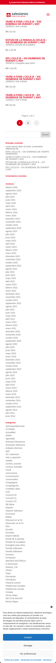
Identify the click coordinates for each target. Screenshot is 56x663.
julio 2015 (10, 375)
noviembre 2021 (13, 297)
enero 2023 (11, 253)
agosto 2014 (11, 410)
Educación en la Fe (15, 523)
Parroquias (11, 576)
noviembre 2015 (13, 363)
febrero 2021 (11, 325)
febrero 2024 (11, 212)
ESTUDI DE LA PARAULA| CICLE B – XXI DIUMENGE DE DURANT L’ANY (26, 41)
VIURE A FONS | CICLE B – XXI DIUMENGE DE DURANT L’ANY (23, 77)
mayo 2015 (11, 381)
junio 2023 (10, 237)
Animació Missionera (15, 442)
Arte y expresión (13, 457)
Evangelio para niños (25, 63)
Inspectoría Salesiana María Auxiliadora (28, 2)
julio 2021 (10, 309)
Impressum (47, 660)
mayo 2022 (11, 278)
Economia (10, 514)
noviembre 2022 (13, 259)
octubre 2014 (12, 403)
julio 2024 (10, 197)
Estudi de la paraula (15, 539)
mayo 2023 (11, 240)
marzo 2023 (11, 247)
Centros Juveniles (14, 467)
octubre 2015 (12, 366)
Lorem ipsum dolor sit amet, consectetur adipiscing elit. (24, 147)
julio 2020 (10, 347)
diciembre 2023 (13, 219)
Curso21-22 (11, 501)
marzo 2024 (11, 209)
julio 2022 (10, 272)
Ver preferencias (28, 653)
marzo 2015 (11, 388)
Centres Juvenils (13, 463)
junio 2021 (10, 313)
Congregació (11, 482)
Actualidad (10, 432)
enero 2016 (11, 356)
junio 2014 (10, 416)
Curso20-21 (11, 498)
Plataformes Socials (15, 589)
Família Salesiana (14, 548)
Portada (9, 592)
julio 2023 (10, 234)
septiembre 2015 (13, 369)
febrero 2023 (11, 250)
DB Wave (10, 504)
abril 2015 (10, 385)
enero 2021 (11, 328)
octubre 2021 (12, 300)
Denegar (28, 645)
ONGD (9, 570)
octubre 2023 (12, 225)
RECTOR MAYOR (14, 598)
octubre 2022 (12, 262)
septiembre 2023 (13, 228)
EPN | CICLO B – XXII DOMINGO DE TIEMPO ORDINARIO (27, 153)
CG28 (8, 470)
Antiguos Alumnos (14, 448)
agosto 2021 (11, 306)
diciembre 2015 (13, 360)
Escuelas (10, 532)
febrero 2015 (11, 391)
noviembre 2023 (13, 222)
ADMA (9, 435)
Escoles (9, 529)
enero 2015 (11, 394)
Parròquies (11, 579)
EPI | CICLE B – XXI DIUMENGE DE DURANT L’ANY (25, 59)
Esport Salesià (12, 536)
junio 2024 (10, 200)
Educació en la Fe (14, 520)
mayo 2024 (11, 203)
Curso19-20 (11, 495)
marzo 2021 (11, 322)
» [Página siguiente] (36, 123)
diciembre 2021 (13, 294)
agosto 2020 (11, 344)
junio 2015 (10, 378)
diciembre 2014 (13, 397)
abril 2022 (10, 281)
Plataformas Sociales (15, 586)
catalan (9, 460)
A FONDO (10, 429)
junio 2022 (10, 275)
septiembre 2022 (13, 266)
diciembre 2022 (13, 256)
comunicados (12, 479)
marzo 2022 (11, 284)
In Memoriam (12, 564)
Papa (8, 573)
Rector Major (12, 595)
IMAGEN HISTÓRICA (16, 561)
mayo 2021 (11, 316)
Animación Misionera (15, 445)
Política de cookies (11, 660)
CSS (8, 492)
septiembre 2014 (13, 406)
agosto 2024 (11, 193)
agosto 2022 (11, 269)
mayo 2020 (11, 353)
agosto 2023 (11, 231)
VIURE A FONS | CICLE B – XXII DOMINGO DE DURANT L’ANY (23, 22)
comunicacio (11, 473)
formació (10, 554)
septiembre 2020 (13, 341)
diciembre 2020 (13, 331)
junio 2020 (10, 350)
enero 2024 (11, 215)
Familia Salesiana (14, 551)
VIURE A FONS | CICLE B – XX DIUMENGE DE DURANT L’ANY (23, 96)
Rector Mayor (12, 601)
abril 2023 (10, 244)
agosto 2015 (11, 372)
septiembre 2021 (13, 303)
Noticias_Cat (11, 567)
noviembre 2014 (13, 400)
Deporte (9, 507)
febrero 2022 (11, 287)
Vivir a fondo (21, 26)
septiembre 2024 (13, 190)
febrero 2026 (11, 187)
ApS (8, 451)
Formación (11, 557)
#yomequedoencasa (15, 426)
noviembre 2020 (13, 334)
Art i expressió (12, 454)
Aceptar (28, 637)
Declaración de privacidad (31, 660)
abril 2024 (10, 206)
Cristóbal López (13, 489)
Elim (8, 526)
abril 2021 (10, 319)
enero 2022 (11, 291)
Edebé (9, 517)
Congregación (12, 485)
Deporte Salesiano (14, 510)
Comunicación (12, 476)
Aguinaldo (10, 438)
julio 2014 (10, 413)
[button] (51, 606)
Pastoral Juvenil (13, 583)
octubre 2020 (12, 338)
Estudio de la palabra (25, 45)
